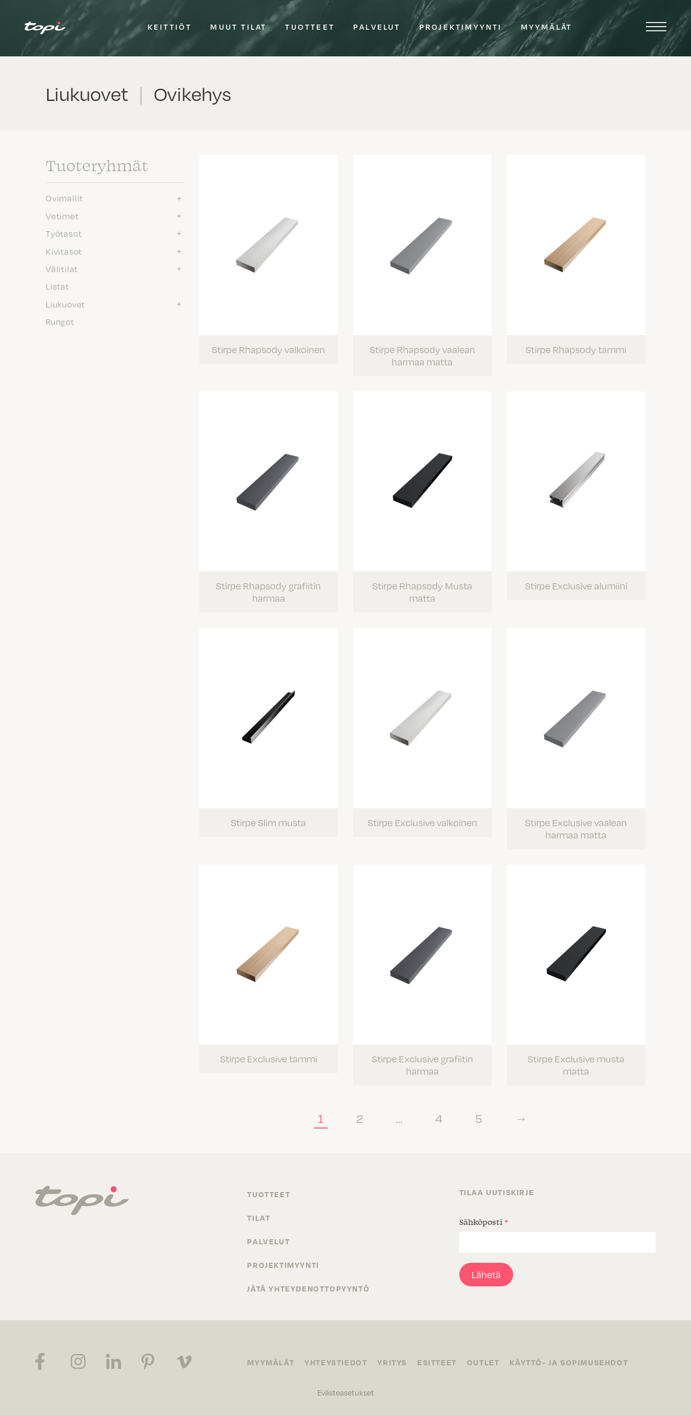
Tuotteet (310, 26)
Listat (57, 286)
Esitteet (437, 1362)
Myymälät (547, 26)
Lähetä (486, 1274)
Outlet (483, 1362)
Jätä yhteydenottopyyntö (308, 1288)
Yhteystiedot (335, 1362)
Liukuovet (65, 304)
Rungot (60, 321)
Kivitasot (64, 251)
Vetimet (62, 215)
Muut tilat (238, 26)
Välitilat (62, 268)
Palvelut (377, 26)
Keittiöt (170, 26)
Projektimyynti (460, 26)
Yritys (392, 1362)
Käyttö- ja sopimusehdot (569, 1362)
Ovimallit (64, 197)
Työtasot (64, 233)
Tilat (258, 1217)
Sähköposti (483, 1222)
